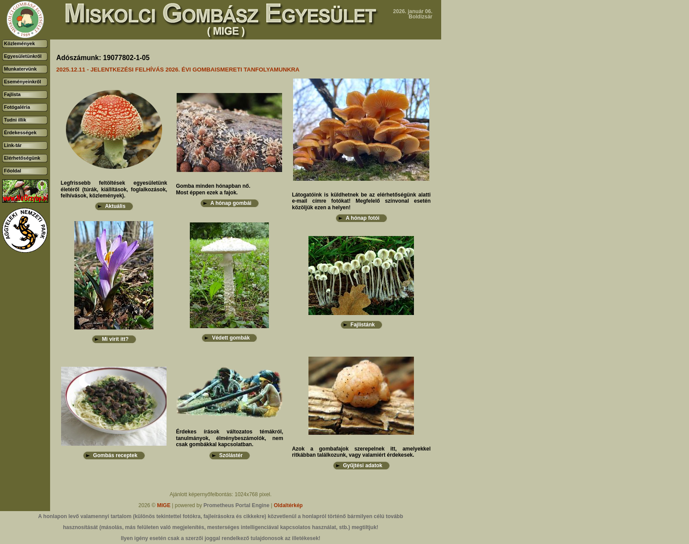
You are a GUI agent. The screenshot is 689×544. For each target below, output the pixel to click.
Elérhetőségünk (22, 158)
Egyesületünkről (23, 56)
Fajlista (12, 94)
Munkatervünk (20, 69)
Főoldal (12, 170)
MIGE (163, 505)
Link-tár (13, 145)
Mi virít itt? (115, 339)
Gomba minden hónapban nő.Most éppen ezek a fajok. (213, 189)
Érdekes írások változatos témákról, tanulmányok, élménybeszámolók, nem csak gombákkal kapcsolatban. (229, 438)
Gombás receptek (115, 455)
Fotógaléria (17, 107)
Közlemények (19, 43)
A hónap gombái (231, 203)
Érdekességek (20, 132)
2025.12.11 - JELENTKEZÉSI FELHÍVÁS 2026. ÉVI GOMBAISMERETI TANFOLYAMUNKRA (178, 69)
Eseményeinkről (22, 81)
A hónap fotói (363, 218)
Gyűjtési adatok (362, 465)
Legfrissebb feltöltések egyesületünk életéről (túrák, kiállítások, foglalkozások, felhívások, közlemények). (114, 189)
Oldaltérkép (288, 505)
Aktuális (115, 206)
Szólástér (231, 455)
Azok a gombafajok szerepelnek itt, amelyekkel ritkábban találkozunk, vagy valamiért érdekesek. (361, 452)
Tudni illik (15, 119)
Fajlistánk (363, 325)
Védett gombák (231, 338)
